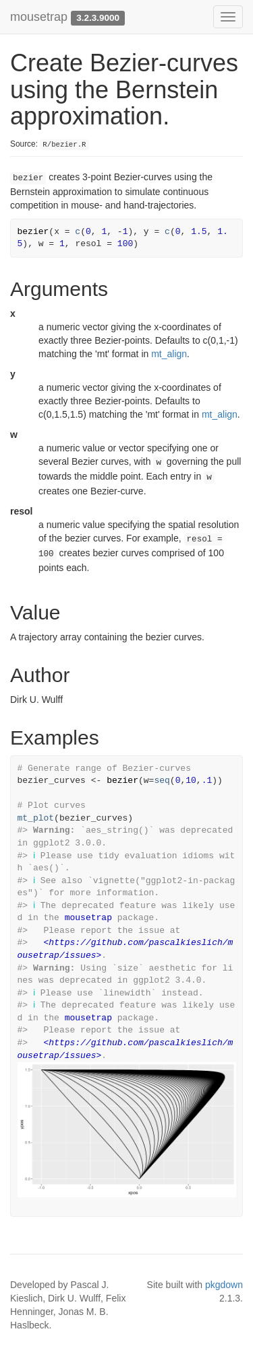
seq (161, 781)
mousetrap (38, 17)
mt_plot (36, 818)
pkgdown (224, 1284)
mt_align (169, 353)
